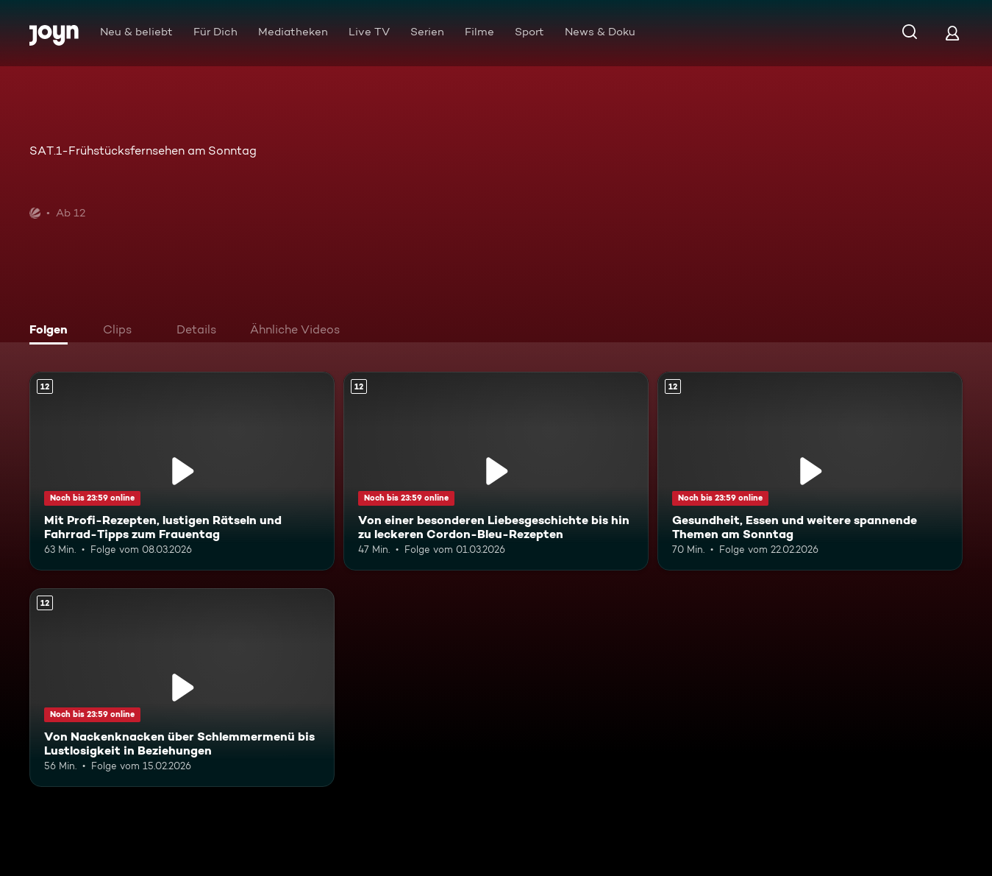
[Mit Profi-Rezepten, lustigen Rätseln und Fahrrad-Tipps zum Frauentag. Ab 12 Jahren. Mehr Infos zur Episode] (182, 471)
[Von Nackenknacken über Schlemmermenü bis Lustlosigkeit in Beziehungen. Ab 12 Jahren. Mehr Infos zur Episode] (182, 687)
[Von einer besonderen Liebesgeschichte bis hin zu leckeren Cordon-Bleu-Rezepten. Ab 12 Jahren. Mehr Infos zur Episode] (496, 471)
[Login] (952, 33)
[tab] (52, 331)
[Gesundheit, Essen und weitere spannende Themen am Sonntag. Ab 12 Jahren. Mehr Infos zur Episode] (810, 471)
